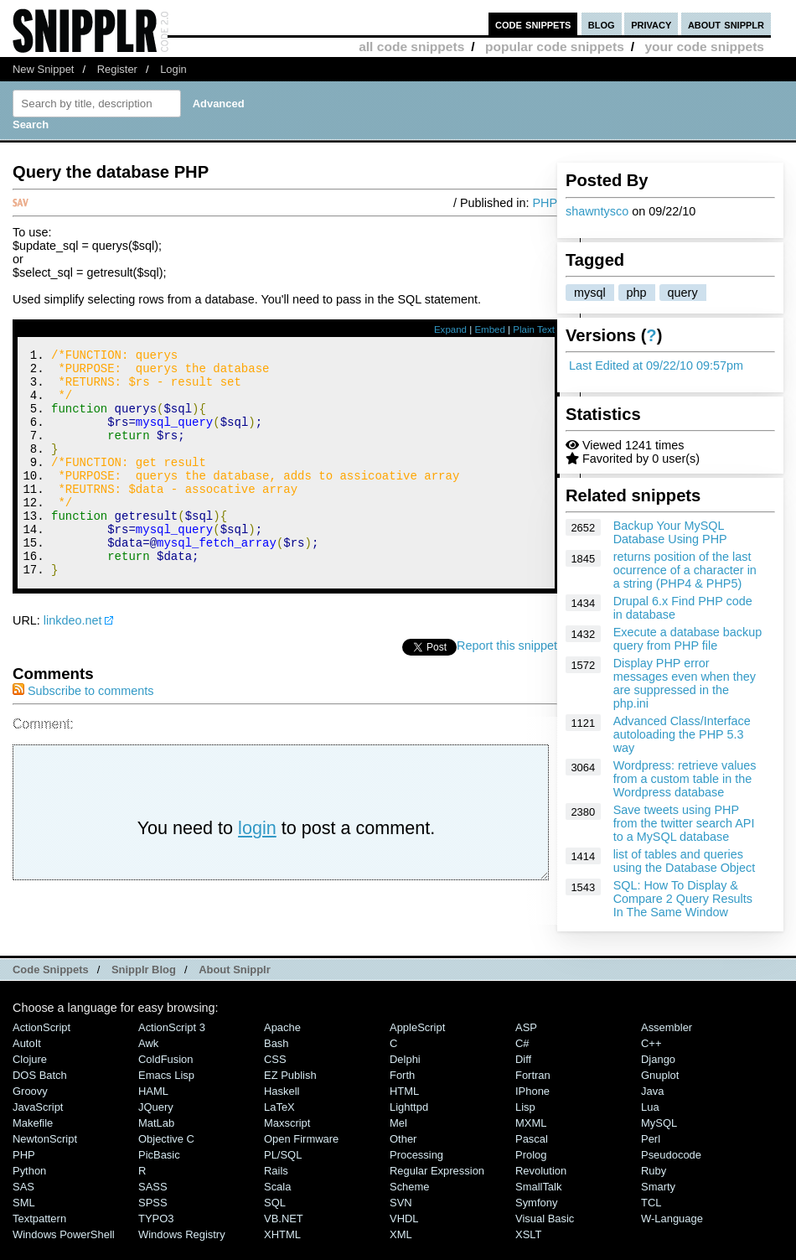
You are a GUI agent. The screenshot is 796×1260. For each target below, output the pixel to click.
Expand (450, 329)
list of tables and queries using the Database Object (684, 861)
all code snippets (411, 46)
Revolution (540, 1187)
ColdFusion (166, 1076)
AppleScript (417, 1044)
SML (24, 1219)
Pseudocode (671, 1171)
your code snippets (704, 46)
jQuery (155, 1123)
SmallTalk (538, 1203)
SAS (23, 1203)
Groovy (30, 1108)
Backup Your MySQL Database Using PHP (670, 532)
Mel (398, 1139)
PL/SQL (283, 1171)
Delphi (405, 1076)
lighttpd (409, 1123)
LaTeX (279, 1123)
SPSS (153, 1219)
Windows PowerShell (64, 1251)
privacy (651, 24)
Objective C (166, 1155)
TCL (651, 1219)
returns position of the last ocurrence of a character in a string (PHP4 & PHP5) (685, 570)
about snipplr (726, 24)
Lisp (525, 1123)
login (257, 870)
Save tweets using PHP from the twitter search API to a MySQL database (684, 823)
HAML (153, 1108)
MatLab (156, 1139)
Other (403, 1155)
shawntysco (597, 211)
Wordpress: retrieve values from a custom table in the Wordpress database (685, 779)
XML (401, 1251)
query (683, 292)
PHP (544, 203)
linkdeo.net (73, 663)
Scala (277, 1203)
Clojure (30, 1076)
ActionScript (41, 1044)
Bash (276, 1060)
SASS (153, 1203)
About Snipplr (235, 985)
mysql (590, 292)
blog (601, 24)
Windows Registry (181, 1251)
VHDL (404, 1235)
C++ (651, 1060)
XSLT (528, 1251)
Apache (282, 1044)
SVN (401, 1219)
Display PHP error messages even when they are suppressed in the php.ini (684, 683)
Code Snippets (51, 985)
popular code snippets (554, 46)
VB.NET (283, 1235)
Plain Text (534, 329)
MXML (530, 1139)
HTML (404, 1108)
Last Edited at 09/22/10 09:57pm (656, 365)
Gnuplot (660, 1092)
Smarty (658, 1203)
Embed (489, 329)
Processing (416, 1171)
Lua (650, 1123)
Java (652, 1108)
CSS (275, 1076)
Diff (523, 1076)
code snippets (533, 24)
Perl (650, 1155)
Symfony (536, 1219)
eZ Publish (290, 1092)
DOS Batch (40, 1092)
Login (173, 69)
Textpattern (39, 1235)
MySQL (659, 1139)
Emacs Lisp (166, 1092)
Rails (276, 1187)
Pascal (531, 1155)
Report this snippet (507, 688)
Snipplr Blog (143, 985)
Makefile (33, 1139)
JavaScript (38, 1123)
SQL (275, 1219)
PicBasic (159, 1171)
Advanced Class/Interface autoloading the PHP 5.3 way (682, 734)
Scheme (410, 1203)
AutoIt (27, 1060)
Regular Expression (437, 1187)
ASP (526, 1044)
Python (29, 1187)
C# (522, 1060)
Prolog (530, 1171)
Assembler (666, 1044)
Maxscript (287, 1139)
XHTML (282, 1251)
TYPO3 (155, 1235)
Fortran (532, 1092)
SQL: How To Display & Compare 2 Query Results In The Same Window (682, 899)
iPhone (532, 1108)
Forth (402, 1092)
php (637, 292)
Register (117, 69)
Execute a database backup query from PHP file (687, 638)
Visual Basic (544, 1235)
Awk (148, 1060)
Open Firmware (301, 1155)
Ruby (653, 1187)
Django (658, 1076)
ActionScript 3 (171, 1044)
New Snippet (43, 69)
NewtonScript (45, 1155)
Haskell (281, 1108)
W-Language (672, 1235)
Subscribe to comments (83, 733)
